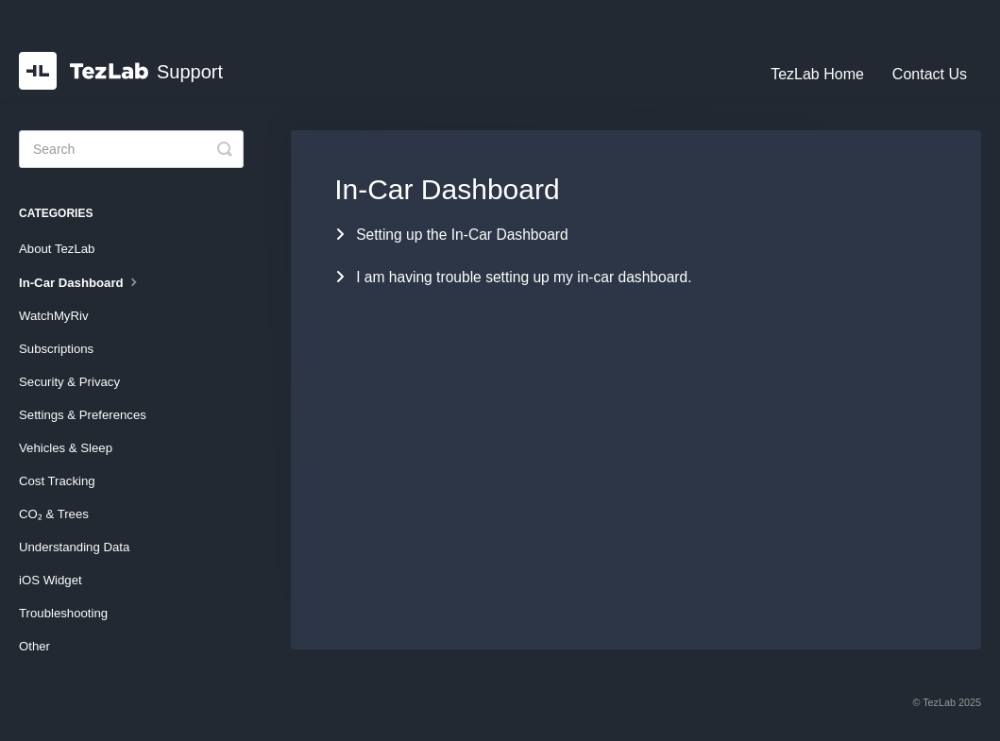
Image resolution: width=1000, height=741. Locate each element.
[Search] (131, 149)
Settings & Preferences (82, 415)
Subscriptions (56, 349)
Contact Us (929, 74)
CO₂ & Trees (54, 514)
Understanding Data (74, 547)
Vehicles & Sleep (65, 448)
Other (34, 646)
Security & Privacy (69, 382)
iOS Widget (50, 580)
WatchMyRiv (54, 316)
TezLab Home (817, 74)
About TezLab (56, 249)
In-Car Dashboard (80, 281)
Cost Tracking (57, 481)
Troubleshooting (63, 613)
